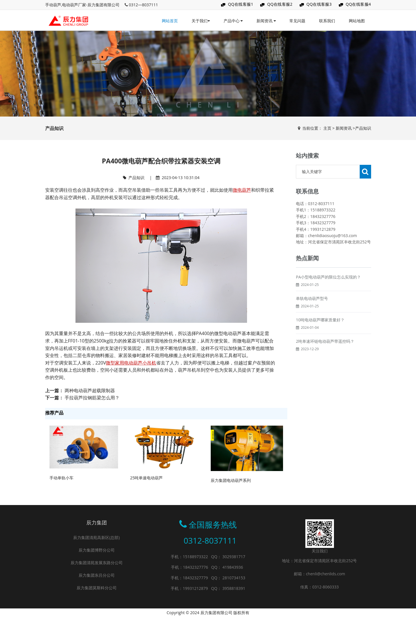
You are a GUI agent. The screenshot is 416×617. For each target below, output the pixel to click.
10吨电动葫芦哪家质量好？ (320, 333)
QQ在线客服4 (358, 4)
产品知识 (363, 128)
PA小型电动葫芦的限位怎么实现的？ (328, 290)
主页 (327, 128)
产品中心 (233, 20)
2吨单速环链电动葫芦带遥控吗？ (325, 355)
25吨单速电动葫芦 (146, 477)
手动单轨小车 (61, 477)
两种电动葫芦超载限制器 (90, 390)
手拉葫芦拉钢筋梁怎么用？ (92, 397)
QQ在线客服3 (319, 4)
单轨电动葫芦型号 (312, 312)
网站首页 (170, 20)
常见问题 (297, 20)
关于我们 (201, 20)
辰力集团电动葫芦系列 (231, 480)
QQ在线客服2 (279, 4)
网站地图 (357, 20)
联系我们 (327, 20)
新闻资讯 (266, 20)
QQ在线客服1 (240, 4)
